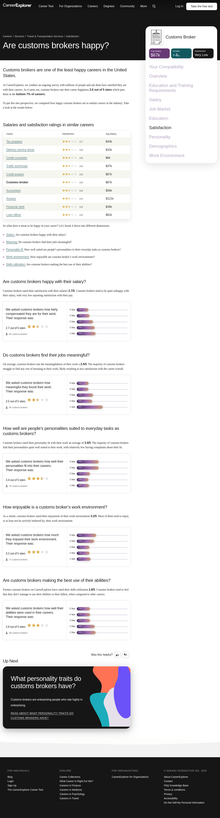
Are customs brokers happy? (56, 45)
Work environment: (18, 256)
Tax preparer (14, 141)
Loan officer (13, 214)
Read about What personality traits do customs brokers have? (42, 715)
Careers (93, 6)
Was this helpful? (102, 654)
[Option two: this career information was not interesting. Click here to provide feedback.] (125, 655)
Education (158, 118)
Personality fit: (15, 249)
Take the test (202, 6)
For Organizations (70, 6)
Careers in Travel (69, 798)
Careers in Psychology (72, 794)
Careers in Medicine (71, 789)
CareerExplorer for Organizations (130, 776)
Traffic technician (17, 166)
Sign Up (12, 785)
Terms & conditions (174, 789)
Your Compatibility (166, 66)
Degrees (108, 6)
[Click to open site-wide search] (154, 6)
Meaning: (12, 242)
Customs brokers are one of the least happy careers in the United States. (65, 72)
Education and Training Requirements (171, 88)
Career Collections (70, 776)
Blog (10, 776)
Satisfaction (160, 127)
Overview (158, 76)
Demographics (163, 146)
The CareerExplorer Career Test (25, 789)
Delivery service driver (20, 149)
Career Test (46, 6)
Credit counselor (16, 157)
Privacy (168, 794)
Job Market (159, 109)
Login (11, 781)
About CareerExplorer (176, 776)
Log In (179, 6)
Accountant (13, 190)
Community (127, 6)
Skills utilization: (16, 264)
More (143, 6)
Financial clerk (15, 206)
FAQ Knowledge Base (176, 785)
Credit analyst (15, 174)
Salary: (10, 234)
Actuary (11, 198)
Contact (168, 781)
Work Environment (166, 155)
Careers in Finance (70, 785)
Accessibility (171, 798)
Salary (155, 99)
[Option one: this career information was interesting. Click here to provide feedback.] (117, 655)
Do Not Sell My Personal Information (184, 802)
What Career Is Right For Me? (76, 781)
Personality (159, 136)
